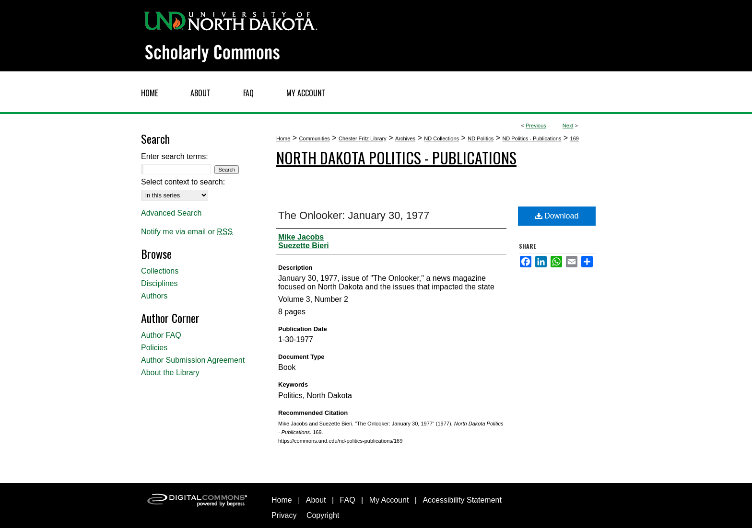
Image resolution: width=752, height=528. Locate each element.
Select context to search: (183, 182)
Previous (536, 125)
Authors (154, 296)
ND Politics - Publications (531, 138)
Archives (405, 138)
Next (568, 125)
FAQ (347, 500)
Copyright (322, 515)
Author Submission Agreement (193, 360)
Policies (154, 348)
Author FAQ (161, 335)
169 (574, 138)
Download (557, 216)
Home (283, 138)
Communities (314, 138)
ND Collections (441, 138)
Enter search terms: (174, 156)
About (316, 500)
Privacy (283, 515)
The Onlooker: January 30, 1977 (354, 215)
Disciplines (159, 283)
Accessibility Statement (462, 500)
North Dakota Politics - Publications (396, 157)
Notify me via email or (187, 232)
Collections (159, 271)
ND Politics (481, 138)
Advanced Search (171, 213)
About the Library (170, 372)
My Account (389, 500)
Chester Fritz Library (363, 138)
